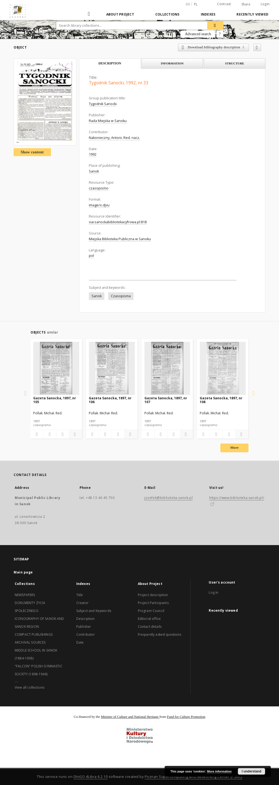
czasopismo (98, 188)
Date (80, 642)
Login (265, 4)
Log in (213, 592)
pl (196, 4)
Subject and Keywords (93, 610)
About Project (120, 14)
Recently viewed (252, 14)
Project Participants (153, 602)
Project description (153, 595)
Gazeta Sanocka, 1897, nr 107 (165, 400)
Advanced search (198, 34)
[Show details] (74, 434)
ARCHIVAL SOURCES (30, 642)
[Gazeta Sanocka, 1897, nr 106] (112, 368)
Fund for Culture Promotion (186, 717)
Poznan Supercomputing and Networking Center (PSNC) (193, 776)
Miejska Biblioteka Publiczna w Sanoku (120, 239)
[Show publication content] (62, 434)
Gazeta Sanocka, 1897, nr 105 (54, 400)
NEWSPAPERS (25, 595)
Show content (32, 152)
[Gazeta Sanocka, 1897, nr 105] (56, 368)
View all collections (29, 687)
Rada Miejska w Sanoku (108, 120)
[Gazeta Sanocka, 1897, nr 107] (167, 368)
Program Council (151, 610)
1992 (92, 154)
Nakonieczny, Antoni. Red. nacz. (114, 137)
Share (245, 4)
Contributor (85, 634)
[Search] (215, 25)
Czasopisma (121, 296)
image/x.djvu (99, 205)
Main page (23, 572)
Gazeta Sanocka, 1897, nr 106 (110, 400)
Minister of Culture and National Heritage (130, 717)
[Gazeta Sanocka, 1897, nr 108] (222, 368)
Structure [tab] (234, 63)
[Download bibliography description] (49, 434)
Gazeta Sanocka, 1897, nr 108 (221, 400)
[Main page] (89, 14)
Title (79, 595)
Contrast (224, 4)
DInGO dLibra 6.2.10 (91, 776)
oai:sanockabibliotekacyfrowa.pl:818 (118, 222)
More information (219, 771)
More (234, 448)
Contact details (150, 626)
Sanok (94, 171)
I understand (251, 771)
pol (91, 255)
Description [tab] (109, 63)
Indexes (208, 14)
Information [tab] (172, 63)
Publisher (83, 626)
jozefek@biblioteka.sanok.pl (168, 497)
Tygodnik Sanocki (103, 104)
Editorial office (149, 618)
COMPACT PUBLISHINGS (34, 634)
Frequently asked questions (159, 634)
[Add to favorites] (257, 47)
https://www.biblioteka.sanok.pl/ (236, 497)
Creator (82, 602)
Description (85, 618)
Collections (167, 14)
